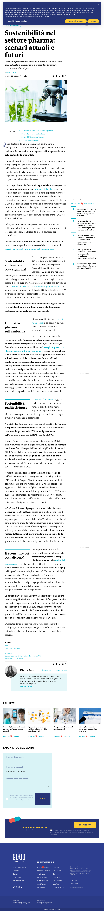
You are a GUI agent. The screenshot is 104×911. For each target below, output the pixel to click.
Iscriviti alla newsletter (20, 867)
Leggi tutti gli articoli (54, 670)
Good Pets (56, 867)
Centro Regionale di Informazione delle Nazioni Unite (23, 656)
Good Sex (56, 874)
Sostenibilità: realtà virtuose (32, 137)
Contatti (15, 874)
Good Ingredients (42, 881)
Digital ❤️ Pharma (82, 204)
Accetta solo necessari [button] (75, 21)
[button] (98, 5)
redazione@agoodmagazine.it (22, 903)
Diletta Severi (13, 72)
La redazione (17, 877)
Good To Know (57, 881)
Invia (43, 799)
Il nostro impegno (18, 881)
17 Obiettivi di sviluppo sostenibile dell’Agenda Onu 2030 (35, 286)
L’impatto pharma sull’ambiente (33, 134)
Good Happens (42, 877)
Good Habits (41, 874)
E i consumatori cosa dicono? (33, 140)
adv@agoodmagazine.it (44, 903)
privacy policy (13, 798)
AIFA (6, 646)
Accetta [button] (93, 21)
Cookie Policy (74, 884)
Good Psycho (57, 871)
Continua (26, 687)
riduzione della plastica (45, 189)
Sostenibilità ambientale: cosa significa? (37, 130)
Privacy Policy (74, 880)
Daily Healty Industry (12, 648)
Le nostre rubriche (58, 887)
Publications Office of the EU (15, 658)
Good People (41, 887)
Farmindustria (9, 651)
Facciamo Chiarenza (43, 871)
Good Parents (41, 884)
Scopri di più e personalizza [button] (17, 21)
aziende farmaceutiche (45, 399)
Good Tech (56, 877)
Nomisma (8, 653)
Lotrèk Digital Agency (54, 909)
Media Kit (16, 871)
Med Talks (56, 884)
